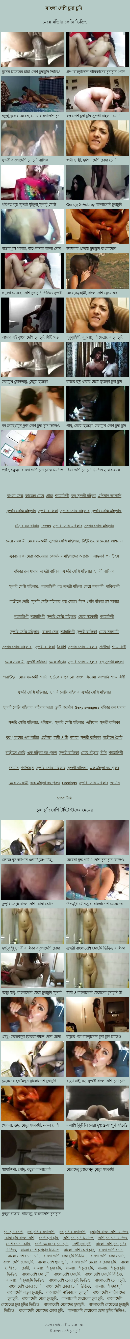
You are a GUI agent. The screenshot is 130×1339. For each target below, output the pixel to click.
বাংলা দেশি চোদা (110, 1250)
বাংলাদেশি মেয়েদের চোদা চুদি (41, 1310)
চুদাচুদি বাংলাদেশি (72, 1232)
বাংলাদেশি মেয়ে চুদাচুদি (39, 1298)
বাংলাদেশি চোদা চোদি (25, 1286)
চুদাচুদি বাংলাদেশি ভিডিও (109, 1232)
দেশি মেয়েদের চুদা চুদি (51, 1244)
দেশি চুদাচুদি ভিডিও (112, 1238)
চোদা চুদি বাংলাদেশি (19, 1238)
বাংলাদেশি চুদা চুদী (35, 1274)
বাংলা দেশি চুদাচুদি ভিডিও (40, 1250)
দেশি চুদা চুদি (48, 1238)
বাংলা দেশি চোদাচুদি (18, 1262)
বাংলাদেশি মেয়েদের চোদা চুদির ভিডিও (96, 1310)
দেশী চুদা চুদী (81, 1244)
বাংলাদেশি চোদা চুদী (110, 1280)
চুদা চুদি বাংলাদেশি (41, 1232)
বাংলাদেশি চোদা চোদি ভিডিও (68, 1286)
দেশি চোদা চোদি (18, 1244)
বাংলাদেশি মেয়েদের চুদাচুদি (64, 1304)
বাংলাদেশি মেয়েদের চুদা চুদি (82, 1298)
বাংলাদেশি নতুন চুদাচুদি (24, 1292)
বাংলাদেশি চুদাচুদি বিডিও (103, 1274)
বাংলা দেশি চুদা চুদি (63, 8)
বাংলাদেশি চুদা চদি (47, 1268)
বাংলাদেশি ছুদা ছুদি (108, 1286)
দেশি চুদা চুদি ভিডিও (78, 1238)
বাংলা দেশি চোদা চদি (23, 1256)
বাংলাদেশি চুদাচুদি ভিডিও (25, 1280)
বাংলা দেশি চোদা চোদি (107, 1256)
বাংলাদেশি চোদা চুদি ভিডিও (69, 1280)
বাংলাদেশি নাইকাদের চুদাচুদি (67, 1292)
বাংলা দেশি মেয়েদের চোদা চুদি (93, 1262)
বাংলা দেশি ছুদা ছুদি (52, 1262)
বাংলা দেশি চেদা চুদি (79, 1250)
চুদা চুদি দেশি (13, 1232)
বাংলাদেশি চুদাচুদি (67, 1274)
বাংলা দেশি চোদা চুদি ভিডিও (64, 1256)
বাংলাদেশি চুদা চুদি (79, 1268)
